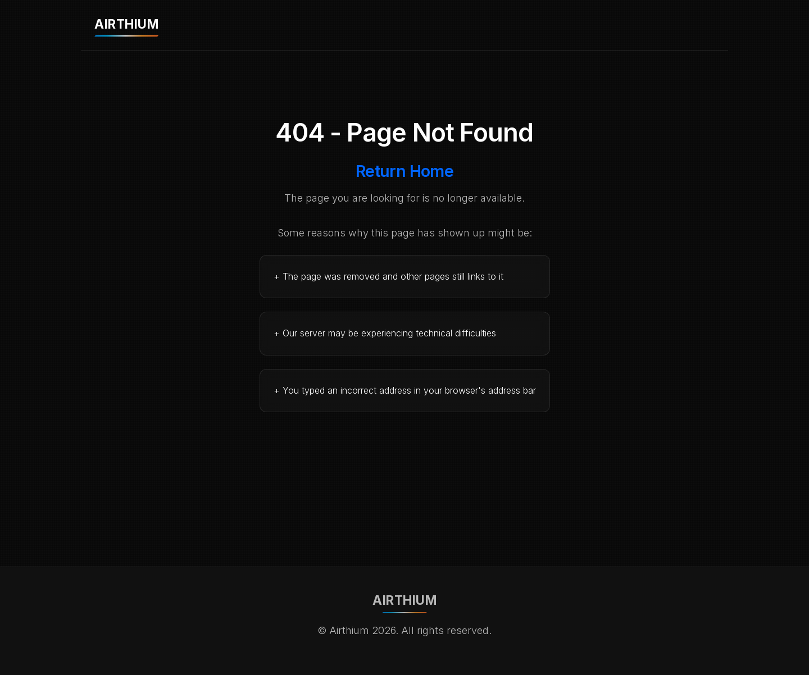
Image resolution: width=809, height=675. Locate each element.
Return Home (405, 171)
